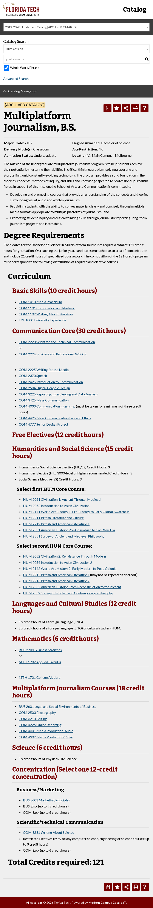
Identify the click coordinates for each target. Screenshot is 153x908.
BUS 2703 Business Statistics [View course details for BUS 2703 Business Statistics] (40, 650)
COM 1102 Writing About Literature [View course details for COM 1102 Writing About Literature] (46, 314)
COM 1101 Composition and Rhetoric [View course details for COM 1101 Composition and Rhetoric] (47, 308)
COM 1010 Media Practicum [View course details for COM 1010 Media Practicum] (40, 302)
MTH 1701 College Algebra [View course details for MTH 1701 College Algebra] (39, 677)
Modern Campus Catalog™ (107, 902)
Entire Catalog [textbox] (14, 49)
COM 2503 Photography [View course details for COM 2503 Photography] (37, 712)
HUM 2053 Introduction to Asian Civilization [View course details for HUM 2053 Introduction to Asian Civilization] (56, 506)
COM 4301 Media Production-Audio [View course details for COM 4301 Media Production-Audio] (46, 731)
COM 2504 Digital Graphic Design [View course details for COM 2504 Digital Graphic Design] (44, 388)
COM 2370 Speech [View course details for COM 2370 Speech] (33, 375)
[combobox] (76, 27)
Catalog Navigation (22, 91)
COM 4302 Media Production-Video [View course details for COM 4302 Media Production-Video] (46, 737)
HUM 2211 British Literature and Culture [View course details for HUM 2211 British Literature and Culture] (53, 518)
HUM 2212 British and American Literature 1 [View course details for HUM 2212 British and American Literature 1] (56, 524)
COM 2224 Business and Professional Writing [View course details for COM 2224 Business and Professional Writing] (53, 354)
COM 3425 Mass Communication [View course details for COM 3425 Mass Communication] (44, 400)
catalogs (36, 902)
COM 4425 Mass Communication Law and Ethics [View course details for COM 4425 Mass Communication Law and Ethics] (55, 418)
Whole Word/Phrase (24, 68)
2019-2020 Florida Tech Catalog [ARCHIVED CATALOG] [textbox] (41, 27)
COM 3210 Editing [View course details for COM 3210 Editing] (33, 719)
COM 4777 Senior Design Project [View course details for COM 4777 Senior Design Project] (43, 424)
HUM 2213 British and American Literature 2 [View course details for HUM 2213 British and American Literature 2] (56, 581)
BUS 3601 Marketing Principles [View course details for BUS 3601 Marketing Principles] (46, 800)
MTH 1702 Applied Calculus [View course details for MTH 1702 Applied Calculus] (40, 662)
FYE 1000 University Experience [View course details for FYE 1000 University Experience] (42, 320)
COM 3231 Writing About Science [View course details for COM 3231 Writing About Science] (48, 832)
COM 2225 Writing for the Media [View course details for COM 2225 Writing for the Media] (44, 369)
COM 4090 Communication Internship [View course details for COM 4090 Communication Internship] (47, 406)
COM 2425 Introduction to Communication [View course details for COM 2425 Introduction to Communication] (51, 382)
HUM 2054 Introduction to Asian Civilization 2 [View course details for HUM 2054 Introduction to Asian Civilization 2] (57, 562)
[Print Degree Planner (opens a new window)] (107, 108)
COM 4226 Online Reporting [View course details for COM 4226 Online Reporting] (40, 725)
